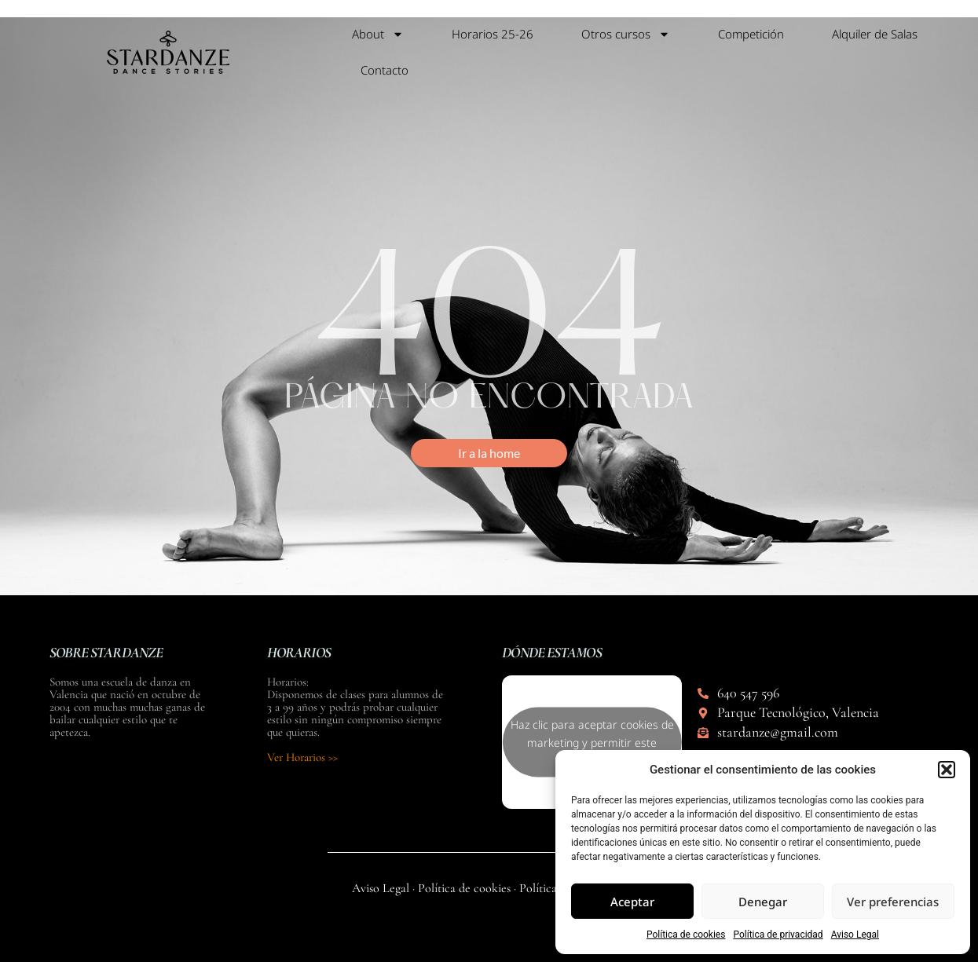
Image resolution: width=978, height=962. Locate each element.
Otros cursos (625, 34)
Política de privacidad (777, 934)
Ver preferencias (893, 901)
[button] (946, 769)
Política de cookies (686, 934)
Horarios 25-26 (492, 34)
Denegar (762, 901)
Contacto (384, 70)
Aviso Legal (855, 934)
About (378, 34)
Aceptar (632, 901)
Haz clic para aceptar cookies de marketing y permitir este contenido (592, 742)
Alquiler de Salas (875, 34)
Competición (751, 34)
